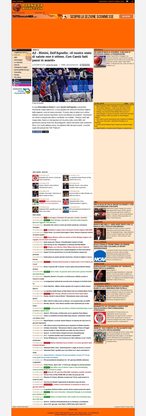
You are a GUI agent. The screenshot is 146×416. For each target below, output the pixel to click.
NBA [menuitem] (15, 57)
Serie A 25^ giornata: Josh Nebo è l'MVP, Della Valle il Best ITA (65, 404)
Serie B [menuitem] (16, 65)
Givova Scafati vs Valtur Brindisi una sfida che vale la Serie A (64, 330)
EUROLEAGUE (99, 264)
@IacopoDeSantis (72, 65)
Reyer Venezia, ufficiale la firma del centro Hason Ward (66, 294)
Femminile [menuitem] (17, 72)
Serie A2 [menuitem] (16, 55)
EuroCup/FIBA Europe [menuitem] (21, 70)
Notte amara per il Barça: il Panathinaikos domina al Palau (63, 242)
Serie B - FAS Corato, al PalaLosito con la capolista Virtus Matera (66, 313)
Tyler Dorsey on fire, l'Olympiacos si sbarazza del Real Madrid (64, 244)
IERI (131, 103)
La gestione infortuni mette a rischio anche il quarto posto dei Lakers (67, 389)
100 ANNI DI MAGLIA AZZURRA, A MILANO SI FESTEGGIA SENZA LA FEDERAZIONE (112, 53)
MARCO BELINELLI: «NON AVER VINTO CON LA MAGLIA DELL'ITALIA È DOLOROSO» (113, 225)
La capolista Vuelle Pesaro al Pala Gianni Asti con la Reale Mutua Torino (68, 291)
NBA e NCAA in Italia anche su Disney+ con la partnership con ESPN (67, 301)
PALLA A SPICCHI (100, 242)
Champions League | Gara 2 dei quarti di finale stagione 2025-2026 (68, 230)
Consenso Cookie (119, 406)
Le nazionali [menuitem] (17, 62)
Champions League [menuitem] (20, 67)
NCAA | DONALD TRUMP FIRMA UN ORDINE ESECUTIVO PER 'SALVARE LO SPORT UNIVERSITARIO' (112, 246)
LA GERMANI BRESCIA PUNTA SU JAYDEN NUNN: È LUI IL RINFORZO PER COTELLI (111, 287)
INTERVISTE (98, 222)
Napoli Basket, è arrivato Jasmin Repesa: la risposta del (114, 128)
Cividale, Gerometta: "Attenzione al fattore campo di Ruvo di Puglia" (67, 328)
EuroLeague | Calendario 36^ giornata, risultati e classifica (65, 218)
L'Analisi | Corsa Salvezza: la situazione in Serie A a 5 (113, 110)
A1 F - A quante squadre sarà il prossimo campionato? (62, 335)
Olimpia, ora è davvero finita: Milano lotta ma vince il (112, 112)
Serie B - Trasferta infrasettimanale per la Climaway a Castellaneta (66, 402)
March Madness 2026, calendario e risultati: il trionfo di (113, 106)
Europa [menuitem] (16, 75)
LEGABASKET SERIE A (102, 284)
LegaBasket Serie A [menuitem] (20, 52)
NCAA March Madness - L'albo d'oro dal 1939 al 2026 (113, 108)
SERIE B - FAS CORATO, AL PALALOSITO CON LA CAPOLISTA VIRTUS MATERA (113, 329)
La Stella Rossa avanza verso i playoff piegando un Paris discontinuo (67, 250)
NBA (95, 202)
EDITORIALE (98, 50)
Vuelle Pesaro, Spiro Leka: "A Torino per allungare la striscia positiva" (67, 365)
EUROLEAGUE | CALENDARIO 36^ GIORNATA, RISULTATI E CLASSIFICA (113, 267)
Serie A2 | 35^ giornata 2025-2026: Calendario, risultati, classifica (67, 372)
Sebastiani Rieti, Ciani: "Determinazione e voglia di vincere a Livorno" (67, 348)
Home (15, 50)
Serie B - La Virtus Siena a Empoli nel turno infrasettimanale (64, 333)
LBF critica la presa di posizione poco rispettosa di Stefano (114, 119)
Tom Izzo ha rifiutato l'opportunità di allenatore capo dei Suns (64, 382)
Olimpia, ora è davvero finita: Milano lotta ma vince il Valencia (66, 247)
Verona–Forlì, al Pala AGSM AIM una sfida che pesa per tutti (64, 375)
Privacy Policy (129, 406)
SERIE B (97, 326)
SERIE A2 (97, 304)
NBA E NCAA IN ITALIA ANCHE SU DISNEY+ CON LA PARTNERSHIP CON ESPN (114, 205)
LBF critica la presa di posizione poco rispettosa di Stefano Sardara (66, 325)
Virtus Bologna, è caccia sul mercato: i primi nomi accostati (114, 114)
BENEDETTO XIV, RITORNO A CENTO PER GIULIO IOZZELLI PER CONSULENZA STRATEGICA (111, 308)
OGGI (126, 103)
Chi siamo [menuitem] (17, 77)
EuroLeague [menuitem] (17, 60)
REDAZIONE (73, 409)
